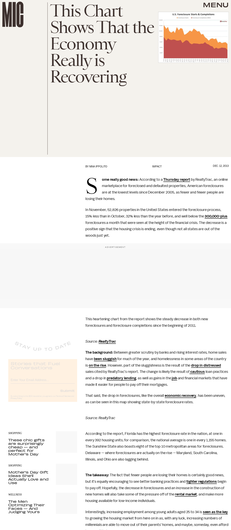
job (174, 378)
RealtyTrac (107, 341)
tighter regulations (201, 481)
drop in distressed (206, 365)
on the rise (97, 365)
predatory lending (121, 378)
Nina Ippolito (98, 166)
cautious (197, 372)
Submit (67, 394)
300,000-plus (216, 216)
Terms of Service (63, 399)
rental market (186, 494)
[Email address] (43, 382)
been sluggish (105, 359)
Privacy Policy (16, 401)
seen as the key (215, 512)
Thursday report (176, 180)
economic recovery (180, 396)
